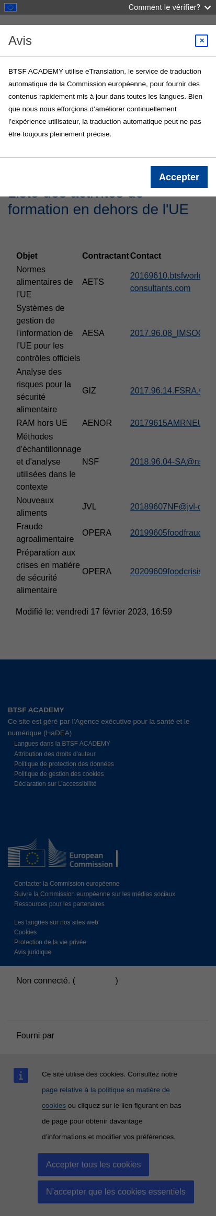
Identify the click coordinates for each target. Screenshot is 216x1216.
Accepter (179, 177)
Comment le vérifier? (170, 7)
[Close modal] (202, 41)
